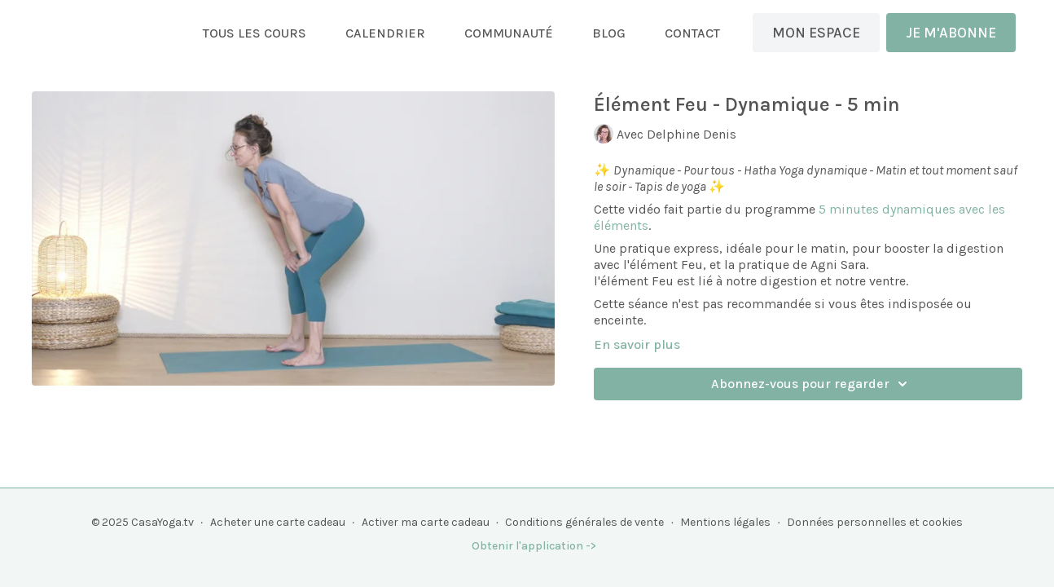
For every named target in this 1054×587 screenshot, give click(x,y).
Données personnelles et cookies (875, 522)
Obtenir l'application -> (534, 546)
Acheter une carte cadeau (277, 522)
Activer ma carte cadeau (426, 522)
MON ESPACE (816, 33)
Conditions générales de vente (584, 522)
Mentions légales (725, 522)
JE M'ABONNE (951, 33)
